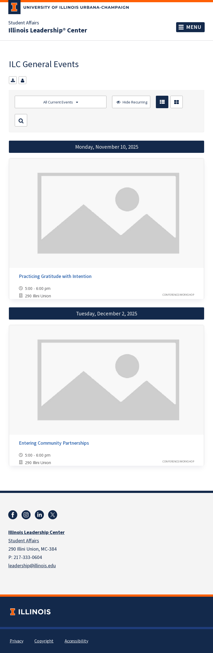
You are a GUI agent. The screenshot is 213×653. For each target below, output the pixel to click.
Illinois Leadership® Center (47, 30)
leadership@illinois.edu (32, 565)
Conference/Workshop (178, 295)
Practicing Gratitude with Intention (55, 276)
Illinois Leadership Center (36, 532)
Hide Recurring (134, 102)
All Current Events (58, 102)
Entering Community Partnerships (54, 443)
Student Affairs (23, 23)
